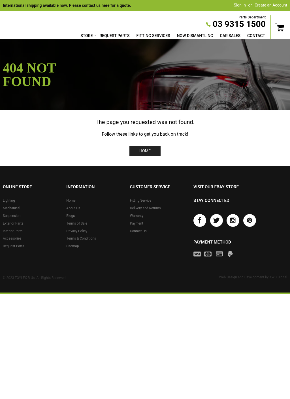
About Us (73, 208)
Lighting (9, 200)
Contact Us (138, 231)
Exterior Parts (13, 223)
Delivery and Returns (145, 208)
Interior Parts (13, 231)
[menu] (172, 36)
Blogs (70, 216)
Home (145, 151)
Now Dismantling (195, 35)
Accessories (12, 238)
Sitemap (72, 246)
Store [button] (86, 35)
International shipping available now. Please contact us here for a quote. (67, 5)
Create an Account (271, 5)
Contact (256, 35)
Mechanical (11, 208)
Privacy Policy (76, 231)
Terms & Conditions (81, 238)
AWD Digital (278, 277)
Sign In (240, 5)
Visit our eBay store (216, 186)
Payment (136, 223)
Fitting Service (141, 200)
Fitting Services (153, 35)
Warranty (137, 216)
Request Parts (114, 35)
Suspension (11, 216)
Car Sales (230, 35)
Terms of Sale (76, 223)
